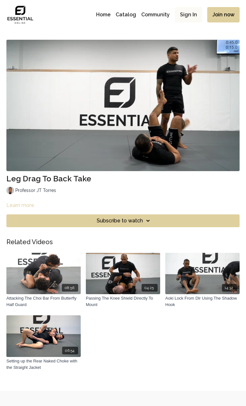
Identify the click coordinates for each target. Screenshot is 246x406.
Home (103, 15)
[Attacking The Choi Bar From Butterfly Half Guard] (43, 301)
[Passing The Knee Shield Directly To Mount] (123, 301)
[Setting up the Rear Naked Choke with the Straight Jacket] (43, 364)
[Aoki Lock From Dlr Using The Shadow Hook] (202, 301)
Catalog (126, 15)
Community (155, 15)
